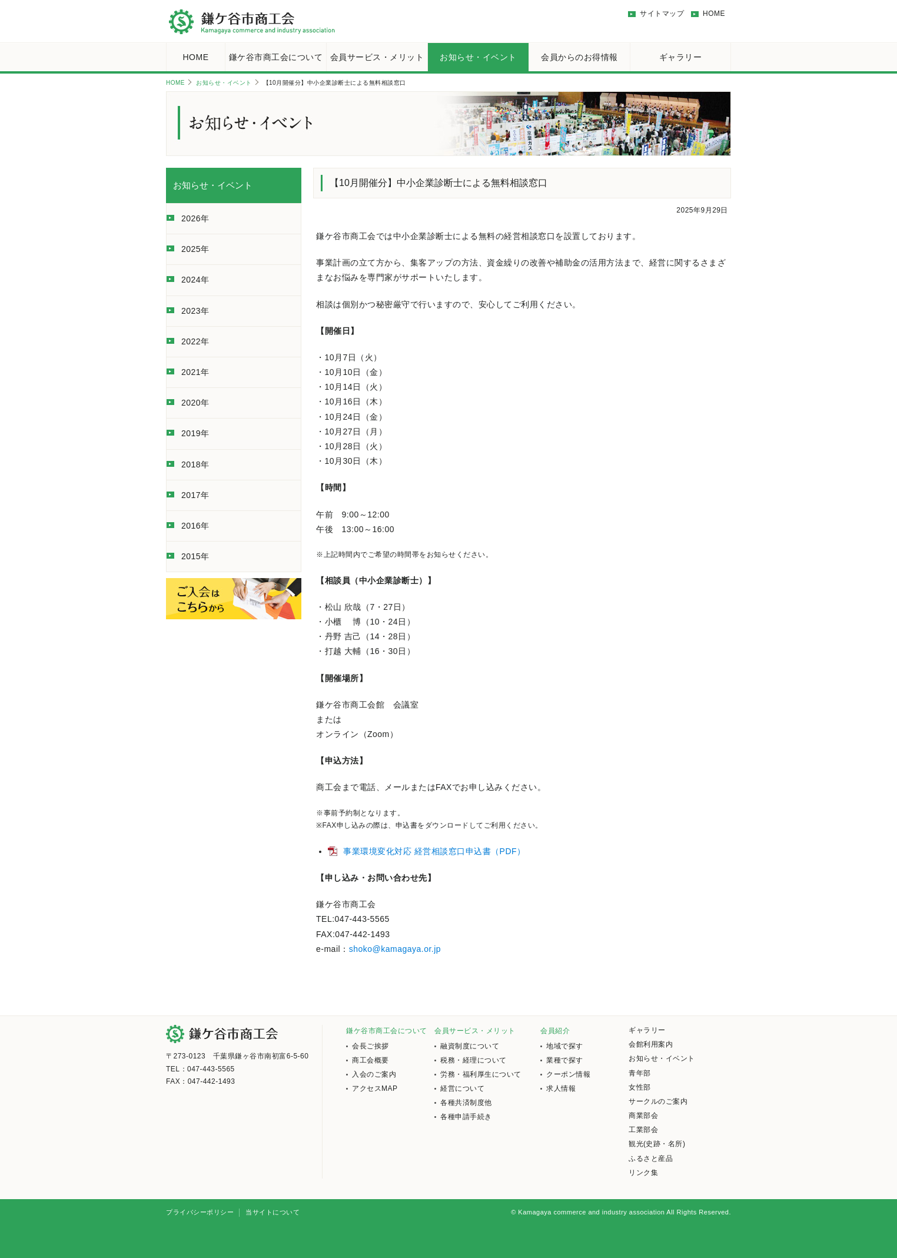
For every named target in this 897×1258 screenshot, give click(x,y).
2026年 (195, 218)
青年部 (640, 1073)
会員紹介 (555, 1031)
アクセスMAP (375, 1088)
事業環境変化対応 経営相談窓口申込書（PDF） (434, 851)
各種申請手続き (466, 1117)
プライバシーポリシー (200, 1212)
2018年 (195, 464)
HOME (714, 13)
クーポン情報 (568, 1074)
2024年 (195, 279)
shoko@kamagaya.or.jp (395, 949)
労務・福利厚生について (480, 1074)
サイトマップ (662, 13)
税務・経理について (473, 1060)
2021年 (195, 372)
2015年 (195, 556)
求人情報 (561, 1088)
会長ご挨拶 (370, 1046)
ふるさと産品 (651, 1158)
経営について (462, 1088)
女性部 (640, 1087)
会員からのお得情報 (579, 57)
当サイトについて (272, 1212)
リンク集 (643, 1173)
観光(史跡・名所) (657, 1144)
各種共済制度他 (466, 1102)
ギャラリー (680, 57)
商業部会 (643, 1115)
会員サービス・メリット (377, 57)
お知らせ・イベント (478, 57)
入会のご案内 (374, 1074)
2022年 (195, 341)
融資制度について (469, 1046)
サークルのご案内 (658, 1101)
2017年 (195, 495)
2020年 (195, 402)
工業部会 (643, 1130)
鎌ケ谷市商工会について (276, 57)
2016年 (195, 525)
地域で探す (564, 1046)
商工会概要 (370, 1060)
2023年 (195, 311)
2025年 (195, 249)
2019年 (195, 433)
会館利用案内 (651, 1044)
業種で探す (564, 1060)
